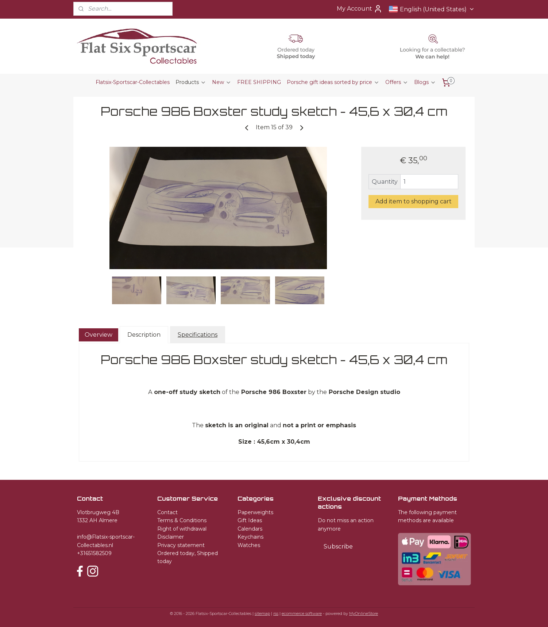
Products (190, 82)
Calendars (250, 528)
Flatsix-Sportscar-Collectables (133, 82)
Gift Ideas (250, 520)
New (221, 82)
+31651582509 (94, 553)
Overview (98, 334)
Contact (167, 512)
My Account (359, 8)
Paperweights (255, 512)
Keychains (250, 537)
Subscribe (338, 546)
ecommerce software (302, 613)
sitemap (262, 613)
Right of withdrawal (182, 528)
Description (144, 334)
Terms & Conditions (182, 520)
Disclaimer (170, 537)
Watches (249, 545)
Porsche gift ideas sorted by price (333, 82)
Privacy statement (181, 545)
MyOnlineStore (363, 613)
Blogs (425, 82)
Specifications (197, 334)
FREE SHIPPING (259, 82)
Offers (396, 82)
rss (275, 613)
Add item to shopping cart (413, 201)
